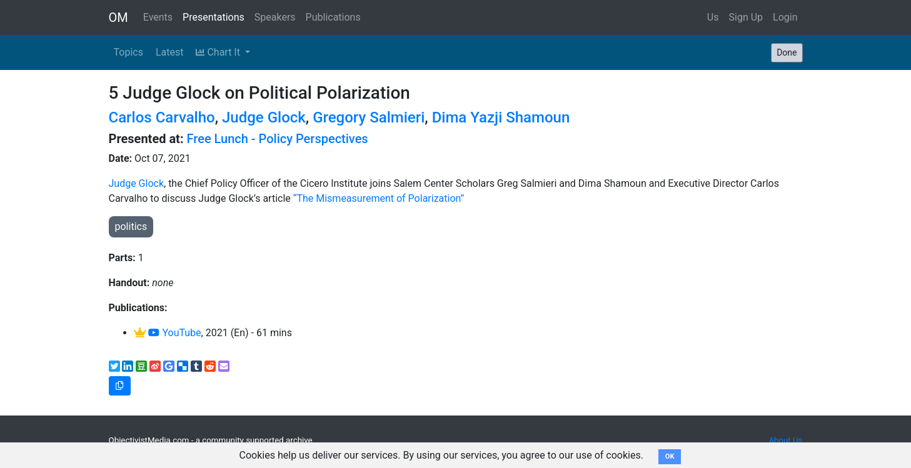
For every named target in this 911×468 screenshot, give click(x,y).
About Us (785, 440)
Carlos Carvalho (162, 117)
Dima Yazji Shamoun (501, 117)
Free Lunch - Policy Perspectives (277, 138)
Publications (333, 17)
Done (787, 52)
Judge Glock (264, 117)
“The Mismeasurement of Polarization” (379, 198)
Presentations (213, 17)
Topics (128, 52)
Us (713, 17)
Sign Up (746, 17)
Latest (170, 52)
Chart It (219, 52)
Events (158, 17)
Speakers (275, 17)
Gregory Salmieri (369, 117)
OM (118, 17)
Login (785, 17)
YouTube (174, 333)
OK (670, 456)
